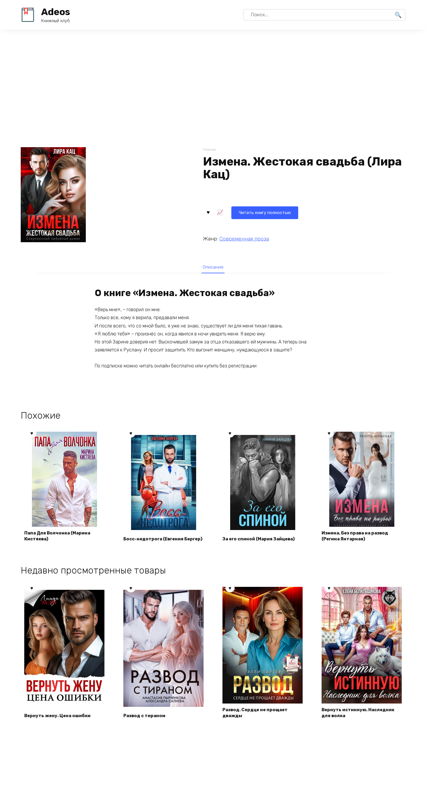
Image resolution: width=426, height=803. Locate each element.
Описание (213, 267)
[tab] (213, 267)
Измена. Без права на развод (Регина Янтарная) (358, 538)
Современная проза (244, 238)
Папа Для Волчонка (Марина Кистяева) (60, 538)
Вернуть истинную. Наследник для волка (360, 715)
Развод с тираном (146, 719)
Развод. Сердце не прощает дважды (258, 715)
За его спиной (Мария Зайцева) (262, 542)
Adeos (55, 11)
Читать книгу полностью (239, 211)
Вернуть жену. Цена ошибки (60, 719)
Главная (210, 150)
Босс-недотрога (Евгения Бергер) (156, 538)
